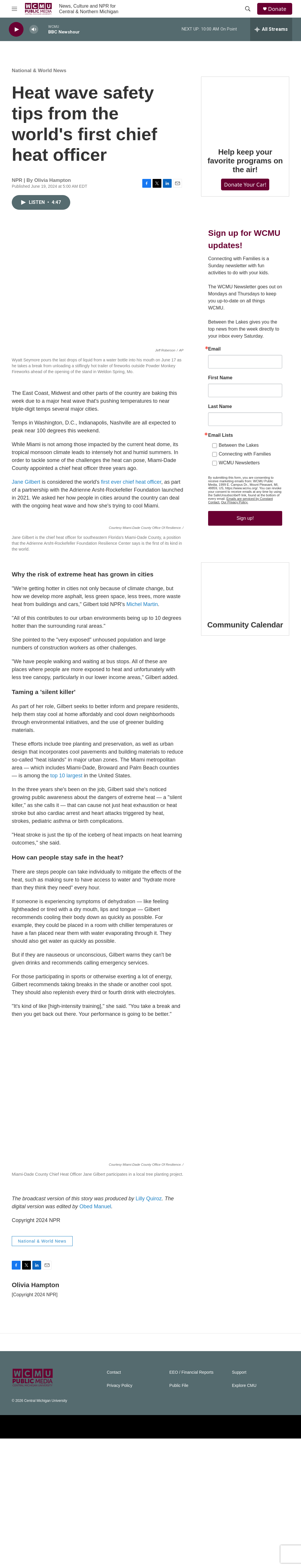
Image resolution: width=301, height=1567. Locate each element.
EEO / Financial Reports (191, 1501)
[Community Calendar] (245, 587)
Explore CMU (244, 1514)
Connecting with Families (245, 453)
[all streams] (271, 29)
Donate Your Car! (245, 184)
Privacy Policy (119, 1514)
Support (239, 1501)
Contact (114, 1501)
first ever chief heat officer (131, 482)
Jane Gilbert (26, 482)
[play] (16, 29)
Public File (178, 1514)
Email (214, 349)
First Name (220, 377)
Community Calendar (245, 624)
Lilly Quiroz (149, 1327)
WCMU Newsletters (239, 462)
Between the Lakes (239, 445)
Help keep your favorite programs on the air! (245, 161)
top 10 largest (66, 904)
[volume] (34, 29)
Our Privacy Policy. (234, 502)
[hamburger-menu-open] (14, 9)
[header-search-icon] (247, 8)
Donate (277, 9)
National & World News (39, 70)
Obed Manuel (95, 1335)
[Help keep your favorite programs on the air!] (245, 108)
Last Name (220, 406)
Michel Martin (142, 733)
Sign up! (245, 518)
